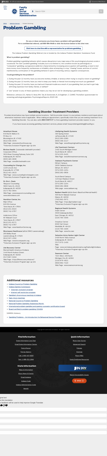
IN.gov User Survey (79, 333)
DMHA (5, 16)
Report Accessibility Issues (79, 367)
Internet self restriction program (23, 285)
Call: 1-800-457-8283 (26, 348)
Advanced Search (79, 337)
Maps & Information (26, 362)
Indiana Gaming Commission (19, 279)
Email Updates (26, 369)
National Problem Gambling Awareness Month (26, 296)
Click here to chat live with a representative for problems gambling (53, 40)
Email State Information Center (26, 337)
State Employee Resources (79, 352)
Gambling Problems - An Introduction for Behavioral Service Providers (35, 309)
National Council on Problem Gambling (23, 293)
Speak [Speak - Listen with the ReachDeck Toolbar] (79, 373)
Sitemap (79, 344)
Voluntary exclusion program (22, 282)
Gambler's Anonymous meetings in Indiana (25, 287)
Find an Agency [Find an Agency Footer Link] (26, 344)
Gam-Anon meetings (17, 290)
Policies (79, 340)
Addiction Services (15, 16)
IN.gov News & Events (25, 366)
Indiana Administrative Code (26, 377)
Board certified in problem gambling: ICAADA (26, 301)
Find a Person (26, 340)
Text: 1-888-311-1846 (26, 352)
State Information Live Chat (26, 333)
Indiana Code (26, 373)
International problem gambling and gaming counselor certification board (37, 299)
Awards (26, 381)
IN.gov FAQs (79, 348)
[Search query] (90, 7)
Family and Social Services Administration (40, 7)
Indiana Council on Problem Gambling (23, 276)
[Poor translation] (5, 397)
